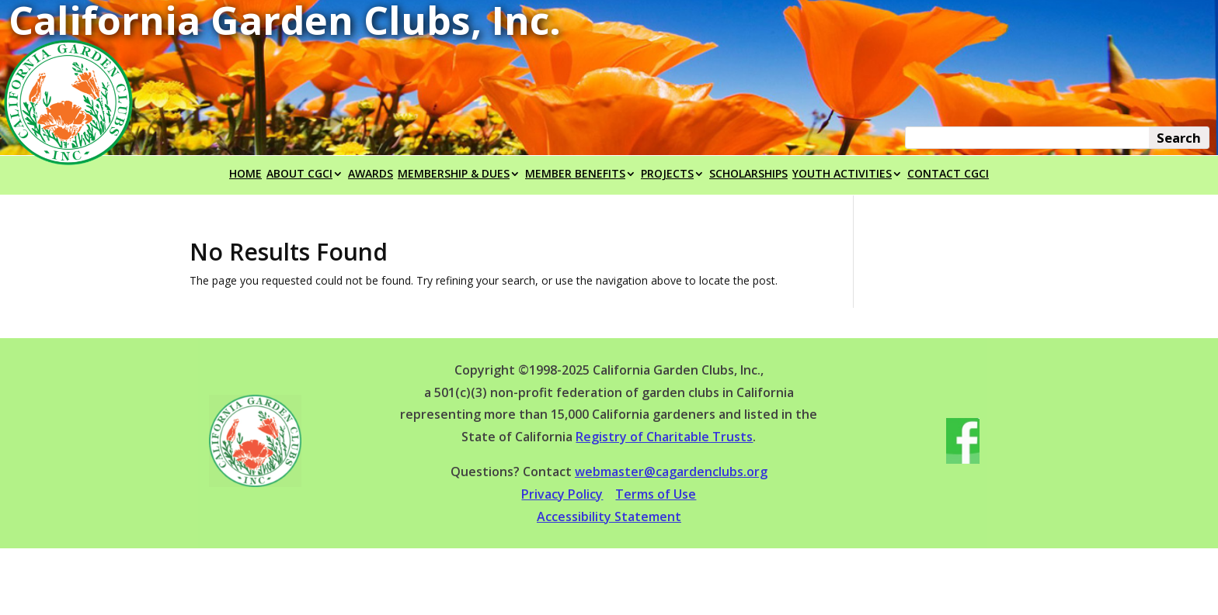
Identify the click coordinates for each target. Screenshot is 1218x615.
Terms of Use (655, 494)
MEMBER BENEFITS (575, 174)
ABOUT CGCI (299, 174)
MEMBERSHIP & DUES (454, 174)
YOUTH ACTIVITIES (842, 174)
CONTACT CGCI (948, 174)
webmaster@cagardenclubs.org (671, 471)
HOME (245, 174)
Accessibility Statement (609, 516)
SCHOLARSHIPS (748, 174)
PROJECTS (667, 174)
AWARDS (370, 174)
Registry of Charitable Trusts (664, 436)
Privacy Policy (562, 494)
